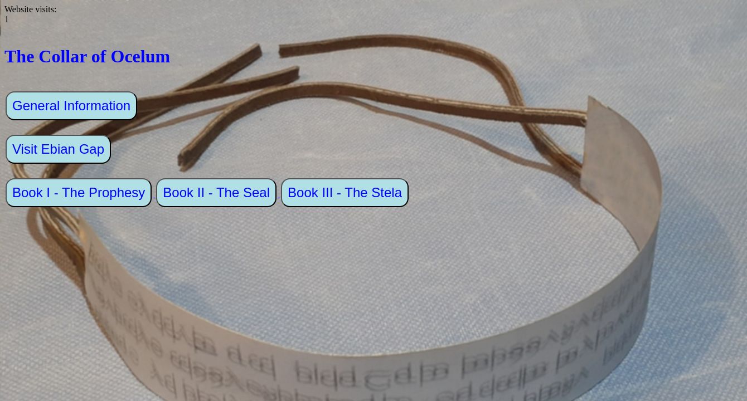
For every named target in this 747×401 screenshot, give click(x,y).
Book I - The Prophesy (78, 192)
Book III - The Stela (345, 192)
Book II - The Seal (216, 192)
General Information (71, 105)
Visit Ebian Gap (58, 149)
